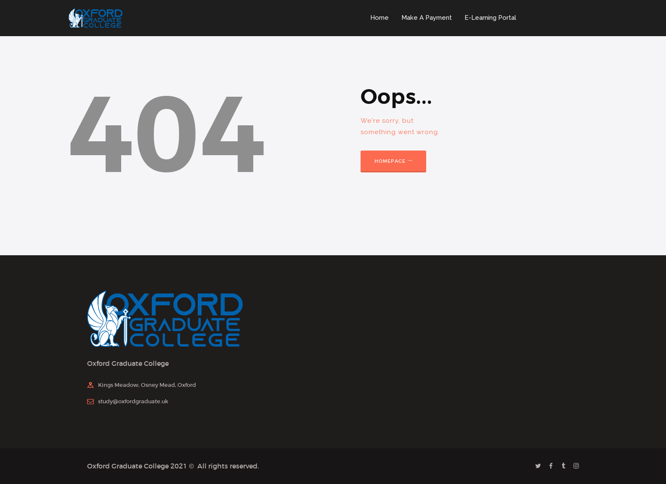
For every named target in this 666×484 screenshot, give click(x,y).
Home (379, 17)
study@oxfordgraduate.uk (133, 401)
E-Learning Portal (490, 17)
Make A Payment (426, 17)
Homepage (390, 161)
